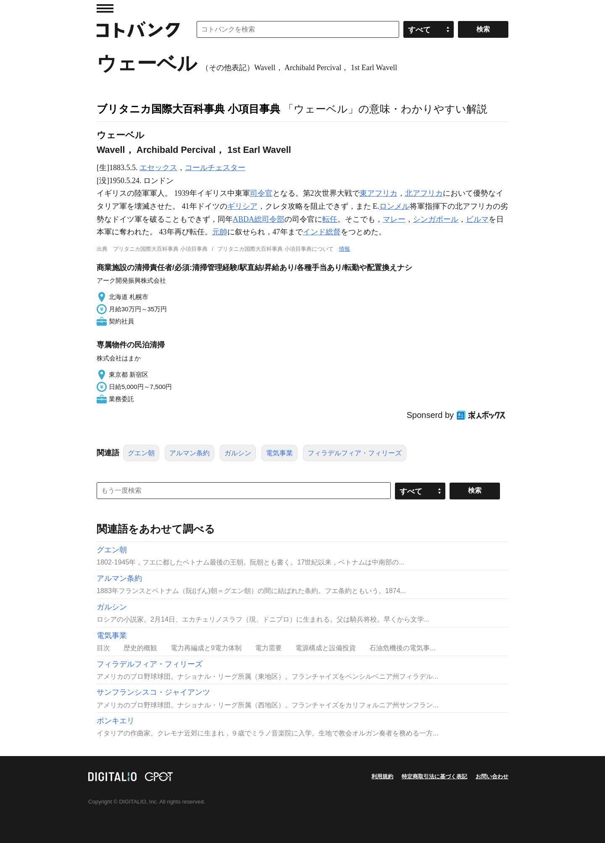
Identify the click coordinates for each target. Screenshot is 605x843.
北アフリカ (424, 193)
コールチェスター (215, 167)
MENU (105, 8)
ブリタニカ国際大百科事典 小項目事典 (188, 109)
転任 (329, 219)
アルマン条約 (189, 453)
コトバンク (138, 29)
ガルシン (237, 453)
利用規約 (382, 776)
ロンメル (394, 206)
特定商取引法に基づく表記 (434, 776)
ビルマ (477, 219)
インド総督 (322, 232)
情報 (344, 249)
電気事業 (279, 453)
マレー (394, 219)
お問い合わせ (492, 776)
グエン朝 (141, 453)
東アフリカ (378, 193)
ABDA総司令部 (258, 219)
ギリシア (242, 206)
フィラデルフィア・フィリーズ (355, 453)
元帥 (219, 232)
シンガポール (435, 219)
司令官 (261, 193)
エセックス (158, 167)
